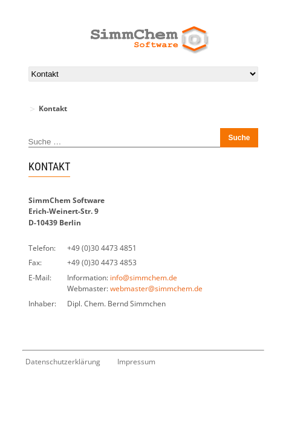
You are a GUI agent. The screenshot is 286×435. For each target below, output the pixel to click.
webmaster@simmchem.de (156, 288)
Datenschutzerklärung (62, 361)
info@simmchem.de (143, 277)
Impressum (136, 361)
